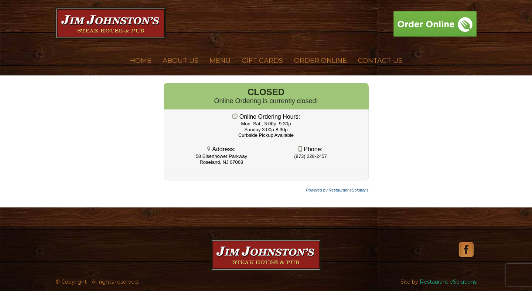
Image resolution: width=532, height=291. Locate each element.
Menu (220, 61)
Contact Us (380, 61)
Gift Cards (262, 61)
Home (140, 61)
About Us (180, 61)
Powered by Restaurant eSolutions (337, 190)
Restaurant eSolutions (448, 281)
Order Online (320, 61)
